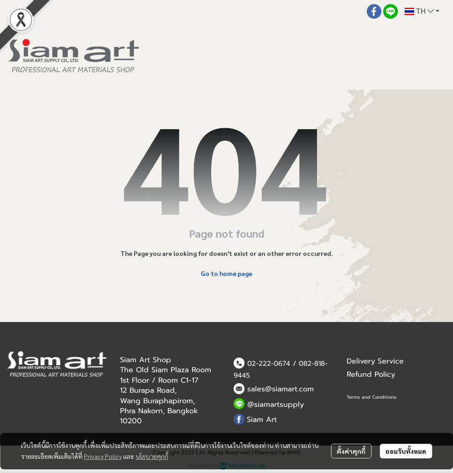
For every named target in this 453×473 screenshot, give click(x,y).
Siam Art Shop (145, 359)
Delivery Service (375, 361)
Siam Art (262, 419)
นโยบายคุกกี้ (151, 456)
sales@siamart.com (280, 389)
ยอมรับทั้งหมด (405, 451)
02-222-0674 (268, 364)
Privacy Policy (103, 456)
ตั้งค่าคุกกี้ (351, 451)
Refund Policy (371, 374)
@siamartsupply (275, 404)
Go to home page (226, 273)
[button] (422, 11)
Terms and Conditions (371, 397)
